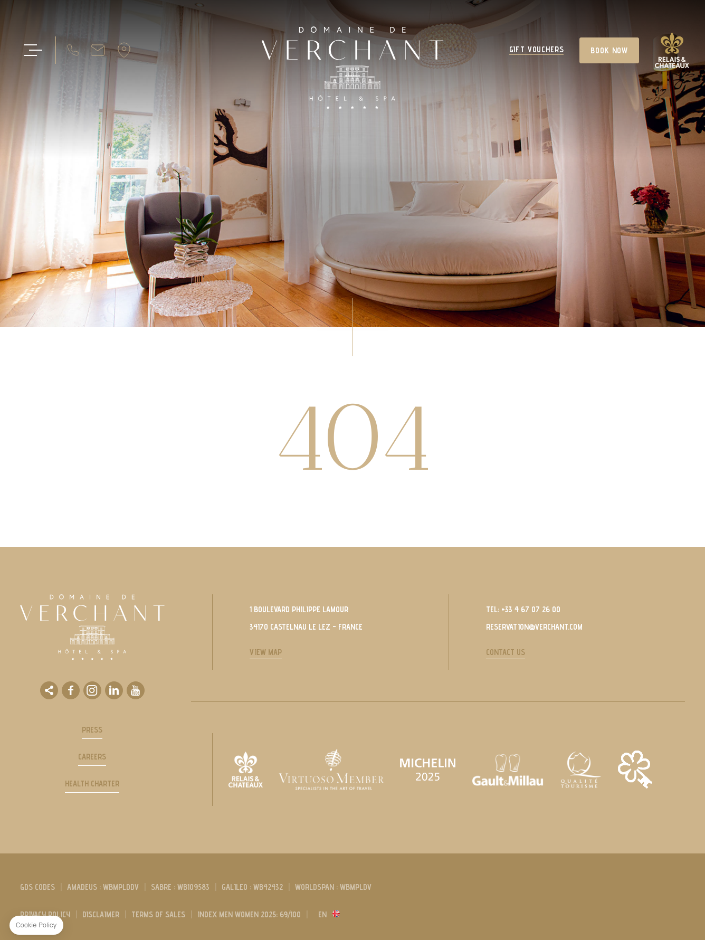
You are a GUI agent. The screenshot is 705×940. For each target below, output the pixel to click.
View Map (266, 652)
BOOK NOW (609, 50)
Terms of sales (158, 914)
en (322, 914)
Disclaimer (100, 914)
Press (92, 729)
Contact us (505, 652)
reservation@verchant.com (534, 626)
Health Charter (92, 783)
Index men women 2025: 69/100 (249, 914)
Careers (92, 756)
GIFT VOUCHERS (536, 49)
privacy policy (45, 914)
